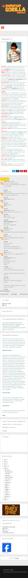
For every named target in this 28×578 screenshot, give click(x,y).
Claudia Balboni (4, 113)
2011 (5, 463)
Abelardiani (3, 66)
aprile (6, 491)
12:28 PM (6, 277)
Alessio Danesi (4, 88)
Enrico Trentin (4, 159)
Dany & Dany (4, 128)
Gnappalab (3, 91)
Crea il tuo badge (5, 552)
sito (24, 69)
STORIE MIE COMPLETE (8, 533)
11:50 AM (6, 266)
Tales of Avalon (9, 86)
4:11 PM (6, 250)
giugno (7, 487)
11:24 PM (6, 227)
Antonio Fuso (4, 100)
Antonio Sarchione (5, 106)
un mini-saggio (18, 119)
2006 (5, 499)
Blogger (17, 558)
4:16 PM (6, 256)
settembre (7, 482)
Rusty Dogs (5, 531)
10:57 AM (6, 220)
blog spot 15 (8, 475)
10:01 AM (6, 214)
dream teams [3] (9, 472)
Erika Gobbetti (4, 164)
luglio (6, 486)
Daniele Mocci (4, 122)
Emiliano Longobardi (6, 542)
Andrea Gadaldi (7, 303)
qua (17, 165)
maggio (7, 489)
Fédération (11, 110)
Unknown (6, 229)
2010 (5, 465)
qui (14, 153)
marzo (6, 492)
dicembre (7, 470)
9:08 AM (6, 241)
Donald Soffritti (4, 138)
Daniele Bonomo (4, 116)
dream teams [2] (9, 477)
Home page (14, 294)
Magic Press (15, 88)
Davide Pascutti (4, 131)
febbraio (7, 494)
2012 (5, 461)
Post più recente (4, 294)
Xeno (5, 216)
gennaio (7, 496)
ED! (2, 149)
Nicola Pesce (9, 85)
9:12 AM (6, 208)
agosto (7, 484)
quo (19, 165)
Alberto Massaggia (5, 70)
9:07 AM (6, 203)
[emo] (5, 192)
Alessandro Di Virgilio (5, 75)
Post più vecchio (24, 294)
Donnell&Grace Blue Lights (8, 527)
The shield (7, 473)
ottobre (7, 480)
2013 (5, 459)
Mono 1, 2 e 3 (5, 530)
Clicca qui (4, 431)
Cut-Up (8, 72)
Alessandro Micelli (5, 82)
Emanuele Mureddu (5, 155)
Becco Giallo (3, 81)
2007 (5, 498)
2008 (5, 468)
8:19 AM (6, 190)
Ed (4, 279)
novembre (7, 479)
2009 (5, 466)
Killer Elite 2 (5, 528)
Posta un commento (5, 291)
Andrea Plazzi (4, 92)
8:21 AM (6, 197)
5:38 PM (6, 289)
